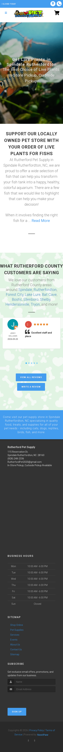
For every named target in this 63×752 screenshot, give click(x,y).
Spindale (25, 290)
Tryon (35, 304)
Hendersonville (17, 304)
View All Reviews (31, 377)
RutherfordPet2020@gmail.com (25, 461)
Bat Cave (49, 294)
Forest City (14, 294)
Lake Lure (32, 294)
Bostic (17, 299)
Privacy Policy (36, 730)
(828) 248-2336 (16, 458)
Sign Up (17, 711)
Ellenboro (31, 299)
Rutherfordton (45, 290)
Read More (41, 221)
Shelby (45, 299)
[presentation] (25, 698)
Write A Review (31, 386)
